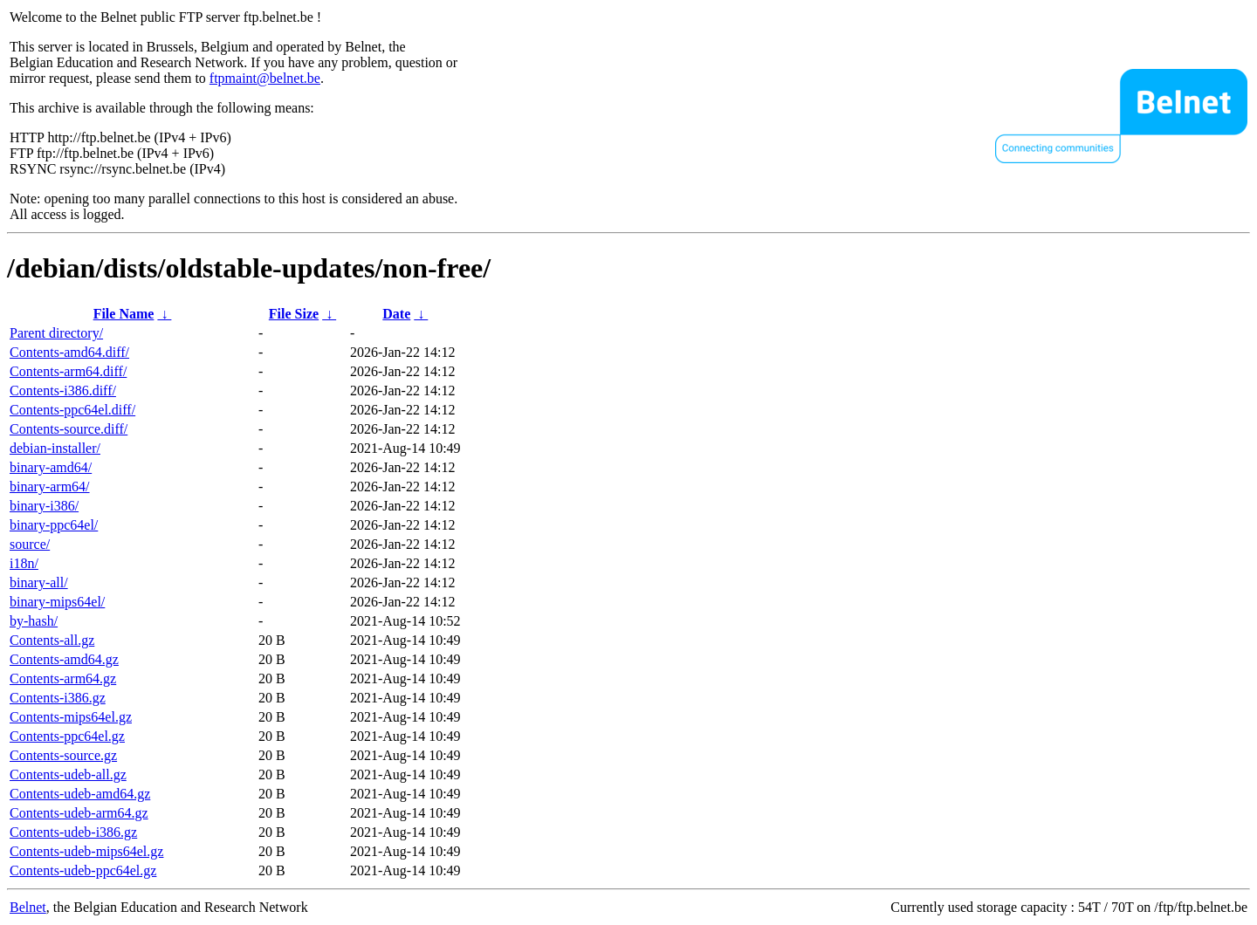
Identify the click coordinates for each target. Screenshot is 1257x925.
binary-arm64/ (50, 486)
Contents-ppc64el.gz (67, 736)
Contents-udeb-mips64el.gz (86, 851)
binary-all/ (39, 582)
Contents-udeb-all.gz (68, 774)
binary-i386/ (44, 505)
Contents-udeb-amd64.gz (80, 793)
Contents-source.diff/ (68, 428)
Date (396, 313)
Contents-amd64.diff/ (69, 352)
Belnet (28, 907)
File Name (124, 313)
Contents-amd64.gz (64, 659)
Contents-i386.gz (58, 697)
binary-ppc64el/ (54, 524)
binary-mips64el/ (57, 601)
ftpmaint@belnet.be (265, 78)
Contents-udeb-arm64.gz (79, 812)
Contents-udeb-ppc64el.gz (83, 870)
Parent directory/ (56, 332)
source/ (30, 544)
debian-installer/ (55, 448)
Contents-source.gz (63, 755)
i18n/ (24, 563)
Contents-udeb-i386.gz (73, 832)
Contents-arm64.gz (63, 678)
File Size (294, 313)
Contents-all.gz (52, 640)
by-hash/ (34, 620)
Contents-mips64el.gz (71, 716)
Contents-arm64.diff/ (68, 371)
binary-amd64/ (51, 467)
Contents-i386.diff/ (63, 390)
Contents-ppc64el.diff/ (72, 409)
